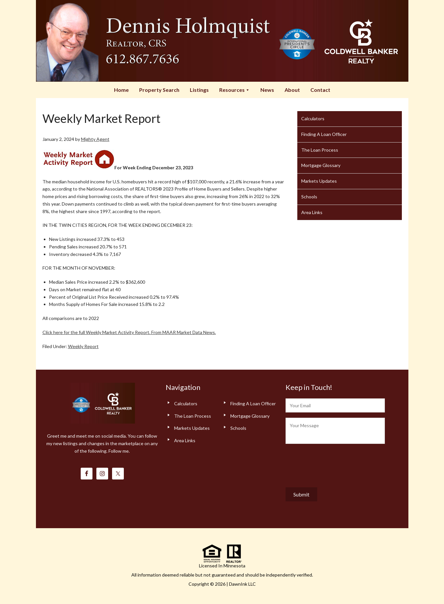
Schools (309, 196)
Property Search (159, 90)
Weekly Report (83, 346)
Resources (234, 90)
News (267, 90)
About (292, 90)
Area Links (311, 212)
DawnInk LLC (242, 578)
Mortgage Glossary (320, 165)
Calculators (312, 118)
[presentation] (335, 464)
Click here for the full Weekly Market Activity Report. (96, 332)
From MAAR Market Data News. (183, 332)
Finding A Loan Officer (324, 134)
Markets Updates (319, 181)
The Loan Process (319, 150)
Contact (320, 90)
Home (121, 90)
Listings (199, 90)
